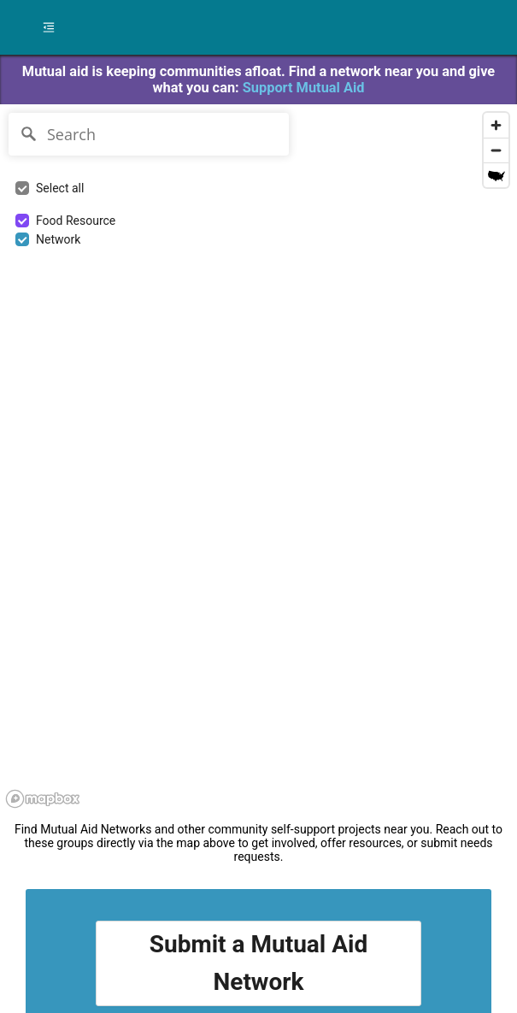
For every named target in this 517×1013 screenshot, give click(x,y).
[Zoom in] (496, 125)
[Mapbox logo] (42, 799)
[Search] (149, 134)
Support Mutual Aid (304, 88)
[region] (108, 771)
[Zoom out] (496, 150)
